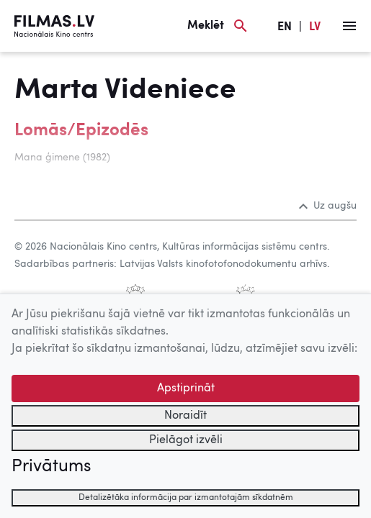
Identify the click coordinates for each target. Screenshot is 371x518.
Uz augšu (328, 206)
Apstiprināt (186, 388)
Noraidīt (185, 416)
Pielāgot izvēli (186, 440)
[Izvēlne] (349, 26)
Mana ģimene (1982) (62, 158)
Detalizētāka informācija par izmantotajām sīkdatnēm (186, 498)
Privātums (51, 467)
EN (284, 27)
